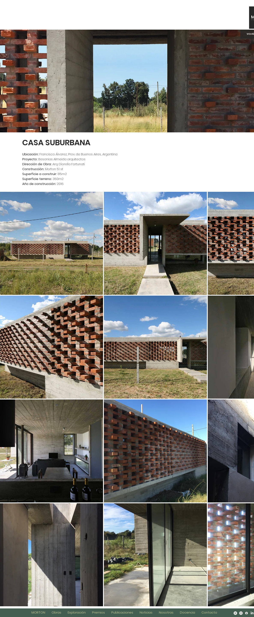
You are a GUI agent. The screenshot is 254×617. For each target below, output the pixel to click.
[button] (187, 612)
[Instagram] (241, 613)
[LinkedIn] (252, 613)
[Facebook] (246, 613)
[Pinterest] (235, 613)
